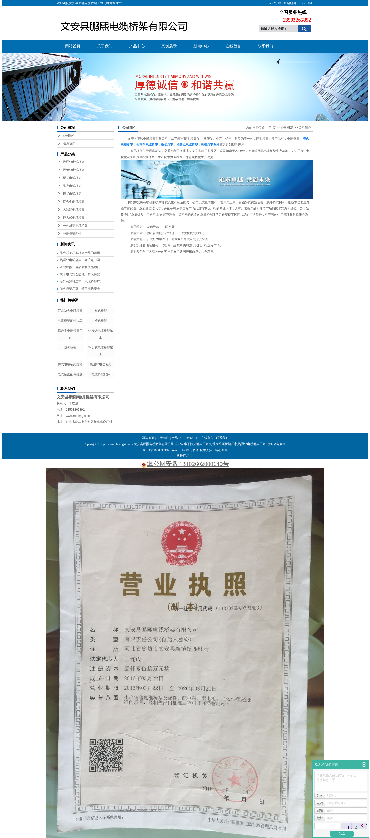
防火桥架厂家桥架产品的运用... (81, 253)
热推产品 (183, 455)
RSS (301, 3)
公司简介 (69, 135)
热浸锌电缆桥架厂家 (252, 444)
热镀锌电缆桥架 (74, 170)
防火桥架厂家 (199, 444)
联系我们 (265, 46)
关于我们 (105, 46)
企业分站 (275, 3)
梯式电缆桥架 (72, 178)
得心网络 (221, 450)
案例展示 (169, 46)
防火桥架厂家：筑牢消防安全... (81, 289)
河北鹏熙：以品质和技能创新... (81, 267)
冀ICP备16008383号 (156, 450)
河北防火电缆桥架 (70, 310)
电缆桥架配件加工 (70, 320)
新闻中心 (201, 46)
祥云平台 (192, 450)
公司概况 (287, 127)
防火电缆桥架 (72, 186)
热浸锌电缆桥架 (74, 162)
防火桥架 (70, 347)
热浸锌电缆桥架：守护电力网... (81, 260)
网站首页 (72, 46)
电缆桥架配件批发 (70, 374)
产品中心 (137, 46)
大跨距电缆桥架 (74, 209)
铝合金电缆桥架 (74, 202)
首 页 (272, 127)
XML (310, 3)
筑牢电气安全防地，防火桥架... (81, 274)
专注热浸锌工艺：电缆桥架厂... (81, 281)
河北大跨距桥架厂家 (223, 444)
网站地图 (290, 3)
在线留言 (233, 46)
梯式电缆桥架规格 (70, 364)
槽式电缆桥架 (72, 194)
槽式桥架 (101, 320)
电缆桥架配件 (72, 233)
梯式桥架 (101, 310)
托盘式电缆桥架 (74, 217)
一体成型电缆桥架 (75, 225)
